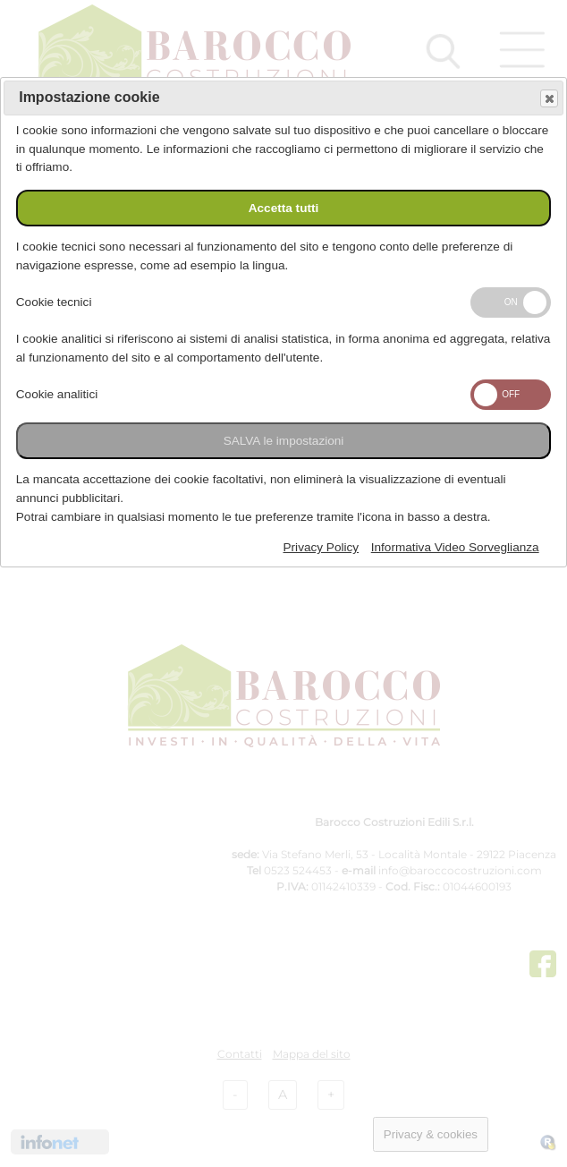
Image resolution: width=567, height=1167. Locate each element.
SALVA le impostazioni (284, 440)
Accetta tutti (284, 208)
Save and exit (548, 98)
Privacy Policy (322, 547)
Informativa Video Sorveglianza (455, 547)
